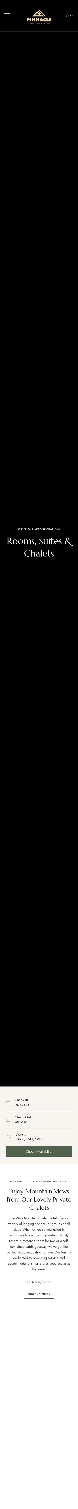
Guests (21, 1135)
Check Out (23, 1117)
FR (73, 15)
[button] (39, 1151)
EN (67, 15)
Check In (21, 1100)
